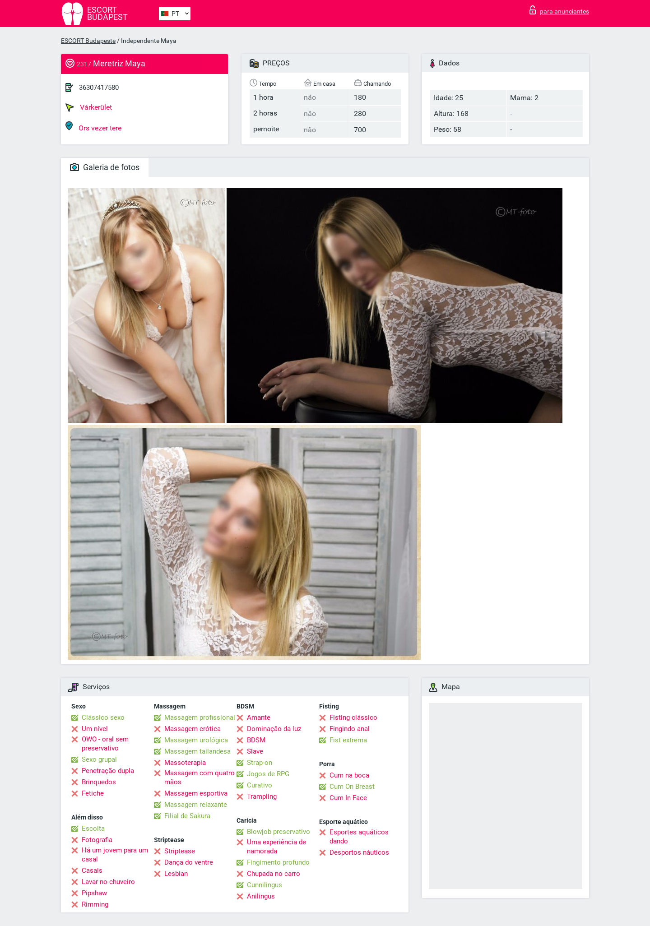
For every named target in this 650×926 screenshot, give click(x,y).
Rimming (95, 904)
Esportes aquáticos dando (359, 836)
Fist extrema (348, 740)
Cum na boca (349, 775)
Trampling (262, 796)
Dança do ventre (188, 862)
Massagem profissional (199, 717)
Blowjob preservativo (278, 832)
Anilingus (261, 896)
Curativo (259, 785)
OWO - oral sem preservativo (105, 743)
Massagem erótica (192, 729)
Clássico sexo (103, 717)
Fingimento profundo (278, 862)
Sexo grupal (99, 759)
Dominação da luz (274, 729)
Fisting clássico (353, 717)
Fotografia (97, 840)
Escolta (93, 828)
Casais (92, 870)
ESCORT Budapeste (88, 40)
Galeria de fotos (104, 167)
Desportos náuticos (359, 852)
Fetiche (93, 793)
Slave (255, 751)
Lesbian (176, 874)
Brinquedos (99, 782)
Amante (258, 717)
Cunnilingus (264, 885)
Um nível (95, 729)
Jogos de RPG (268, 774)
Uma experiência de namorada (276, 846)
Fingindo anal (350, 729)
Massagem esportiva (196, 793)
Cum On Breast (352, 786)
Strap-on (259, 763)
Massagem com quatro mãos (199, 777)
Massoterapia (185, 763)
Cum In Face (348, 798)
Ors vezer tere (93, 126)
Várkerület (88, 107)
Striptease (179, 851)
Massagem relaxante (195, 805)
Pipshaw (94, 893)
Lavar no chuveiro (108, 882)
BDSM (256, 740)
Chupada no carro (273, 874)
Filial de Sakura (187, 816)
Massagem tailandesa (197, 751)
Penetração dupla (108, 771)
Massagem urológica (196, 740)
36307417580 (99, 87)
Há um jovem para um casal (115, 854)
